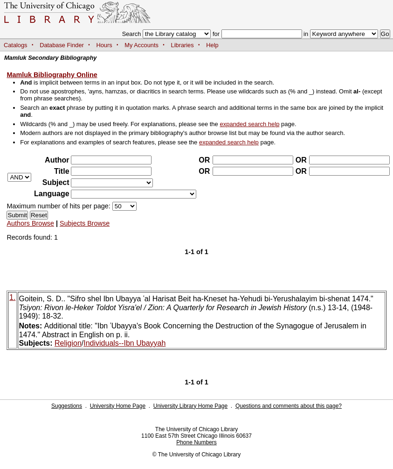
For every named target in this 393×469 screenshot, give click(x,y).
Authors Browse (30, 223)
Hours (104, 45)
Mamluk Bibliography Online (52, 74)
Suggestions (66, 406)
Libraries (182, 45)
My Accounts (141, 45)
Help (212, 45)
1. (12, 297)
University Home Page (117, 406)
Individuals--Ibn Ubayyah (124, 343)
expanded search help (249, 124)
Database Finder (62, 45)
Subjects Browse (85, 223)
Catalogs (16, 45)
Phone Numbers (196, 442)
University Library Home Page (190, 406)
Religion (68, 343)
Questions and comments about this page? (288, 406)
